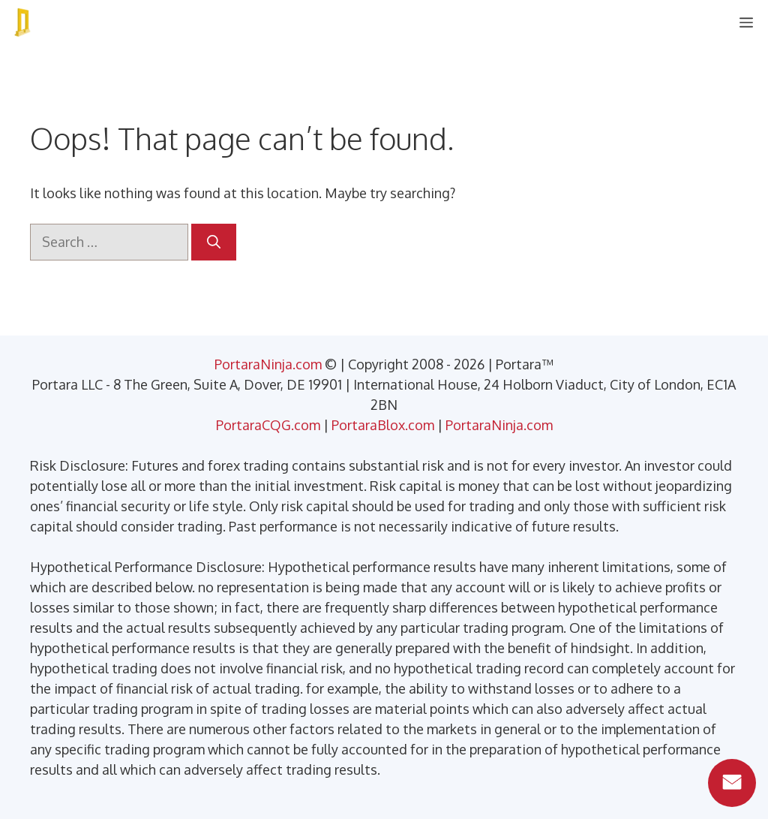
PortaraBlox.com (383, 425)
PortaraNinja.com (268, 364)
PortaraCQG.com (268, 425)
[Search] (213, 242)
